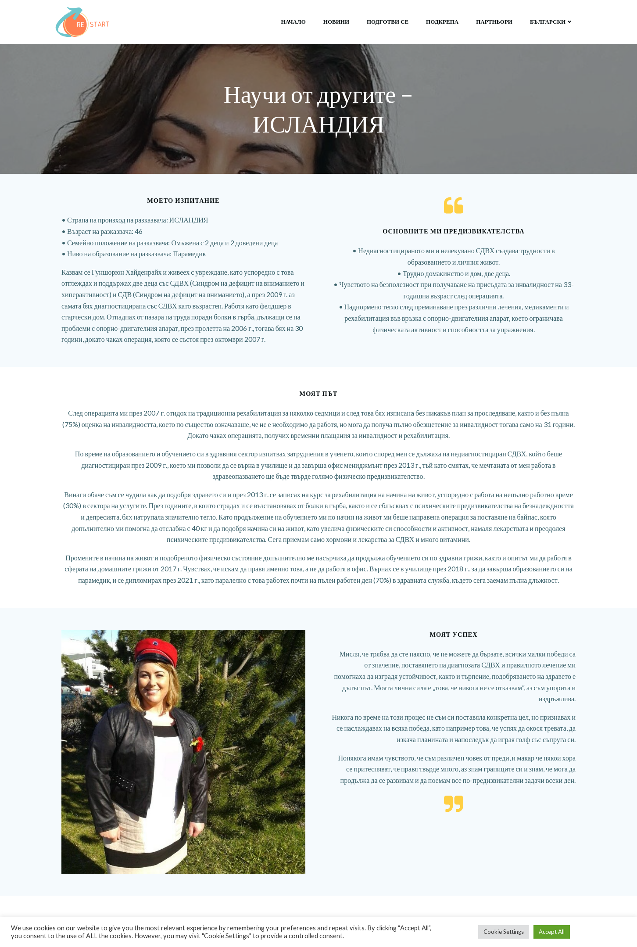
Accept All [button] (552, 931)
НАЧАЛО (293, 21)
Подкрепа (442, 21)
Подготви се (387, 21)
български (551, 21)
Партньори (494, 21)
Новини (336, 21)
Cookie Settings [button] (503, 931)
